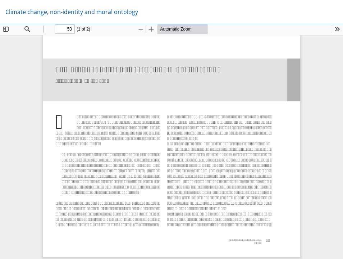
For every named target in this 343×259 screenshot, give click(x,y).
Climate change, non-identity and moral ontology (71, 12)
